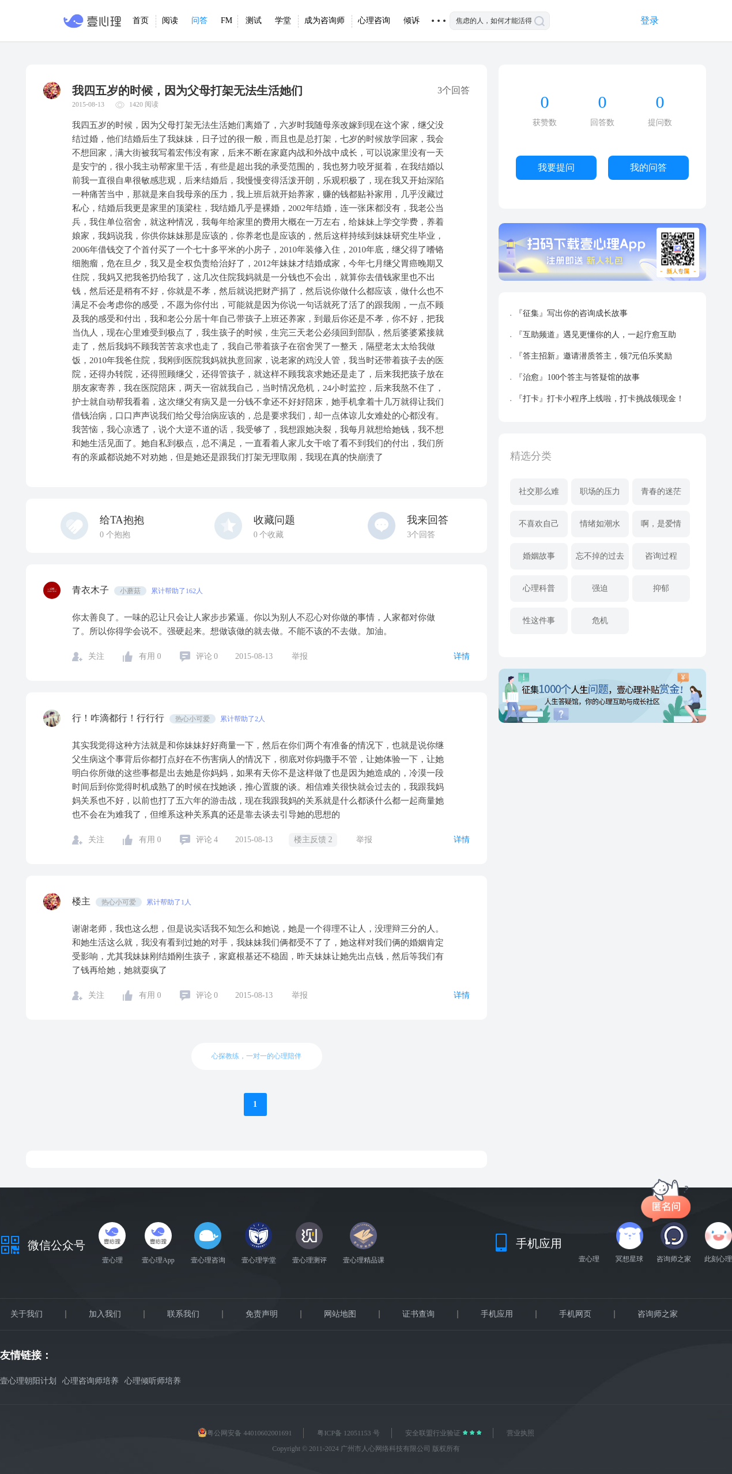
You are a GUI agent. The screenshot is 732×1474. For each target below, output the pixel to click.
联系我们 (183, 1314)
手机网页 (575, 1314)
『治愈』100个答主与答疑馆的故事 (577, 377)
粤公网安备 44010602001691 (245, 1433)
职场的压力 (600, 491)
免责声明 (262, 1314)
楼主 (82, 901)
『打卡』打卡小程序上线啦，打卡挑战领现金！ (599, 398)
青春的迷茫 (661, 491)
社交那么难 (539, 491)
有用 (150, 656)
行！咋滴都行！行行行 (119, 718)
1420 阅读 (144, 104)
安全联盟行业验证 (433, 1433)
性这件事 (539, 620)
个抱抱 (115, 534)
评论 (207, 656)
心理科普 (539, 588)
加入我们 (105, 1314)
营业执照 (520, 1433)
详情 (462, 656)
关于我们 (26, 1314)
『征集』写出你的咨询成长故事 (571, 313)
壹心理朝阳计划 (28, 1381)
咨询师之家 (657, 1314)
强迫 (600, 588)
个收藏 (269, 534)
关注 (96, 656)
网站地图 (340, 1314)
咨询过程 (661, 556)
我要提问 (556, 167)
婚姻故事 (539, 556)
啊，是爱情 (661, 523)
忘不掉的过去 (600, 556)
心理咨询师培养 (90, 1381)
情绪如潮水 (600, 523)
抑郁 (661, 588)
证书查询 (418, 1314)
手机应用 (497, 1314)
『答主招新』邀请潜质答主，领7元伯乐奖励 (593, 356)
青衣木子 (91, 590)
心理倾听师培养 (152, 1381)
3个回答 (421, 534)
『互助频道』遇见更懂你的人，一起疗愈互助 (595, 334)
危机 (600, 620)
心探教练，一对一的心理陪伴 (256, 1056)
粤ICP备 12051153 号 (348, 1433)
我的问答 (648, 167)
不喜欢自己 (539, 523)
